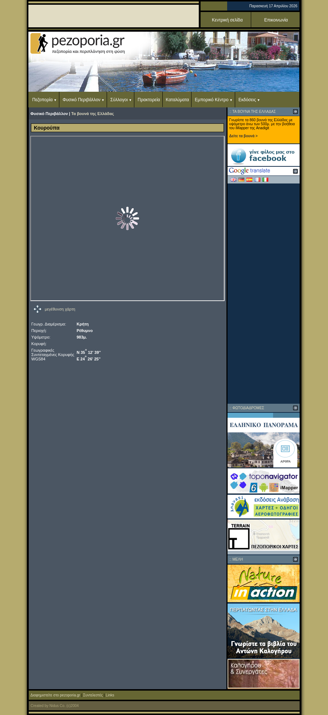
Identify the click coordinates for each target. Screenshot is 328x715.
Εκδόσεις (247, 99)
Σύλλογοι (119, 99)
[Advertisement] (263, 293)
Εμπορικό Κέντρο (212, 99)
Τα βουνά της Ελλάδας (92, 113)
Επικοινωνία (276, 20)
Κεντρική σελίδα (227, 20)
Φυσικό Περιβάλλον (81, 99)
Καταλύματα (177, 99)
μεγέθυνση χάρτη (60, 309)
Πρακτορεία (149, 99)
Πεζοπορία (42, 99)
